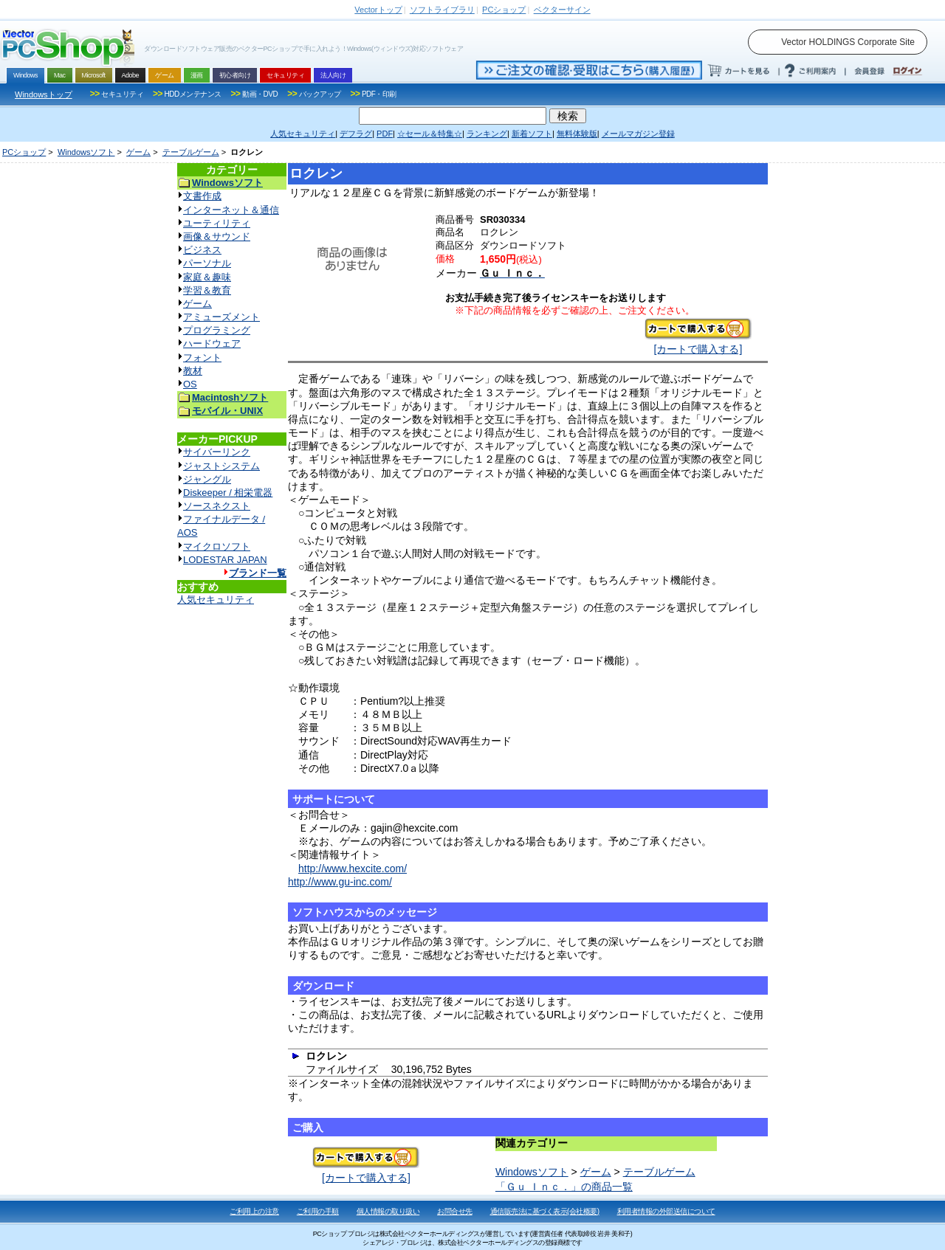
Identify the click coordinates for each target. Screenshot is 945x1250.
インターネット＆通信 (231, 209)
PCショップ (24, 152)
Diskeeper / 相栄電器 (227, 492)
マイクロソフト (216, 546)
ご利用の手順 (318, 1211)
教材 (192, 370)
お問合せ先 (454, 1211)
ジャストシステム (221, 466)
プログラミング (216, 330)
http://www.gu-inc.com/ (340, 882)
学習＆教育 (207, 290)
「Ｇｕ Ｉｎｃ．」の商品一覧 (564, 1186)
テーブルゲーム (190, 152)
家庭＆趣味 (207, 277)
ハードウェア (212, 343)
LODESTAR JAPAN (225, 559)
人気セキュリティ (215, 599)
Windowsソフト (86, 152)
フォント (202, 357)
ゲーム (138, 152)
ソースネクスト (216, 505)
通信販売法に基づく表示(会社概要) (544, 1211)
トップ (378, 9)
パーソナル (207, 263)
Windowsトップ (43, 94)
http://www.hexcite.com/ (352, 868)
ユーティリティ (216, 223)
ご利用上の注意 (254, 1211)
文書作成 (202, 195)
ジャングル (207, 479)
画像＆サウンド (216, 236)
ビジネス (202, 249)
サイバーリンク (216, 451)
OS (190, 384)
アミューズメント (221, 316)
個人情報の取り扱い (388, 1211)
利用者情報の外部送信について (666, 1211)
